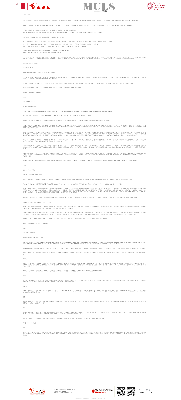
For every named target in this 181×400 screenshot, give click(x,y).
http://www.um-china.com (54, 52)
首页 (25, 14)
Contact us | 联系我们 (144, 390)
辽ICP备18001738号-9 (101, 398)
